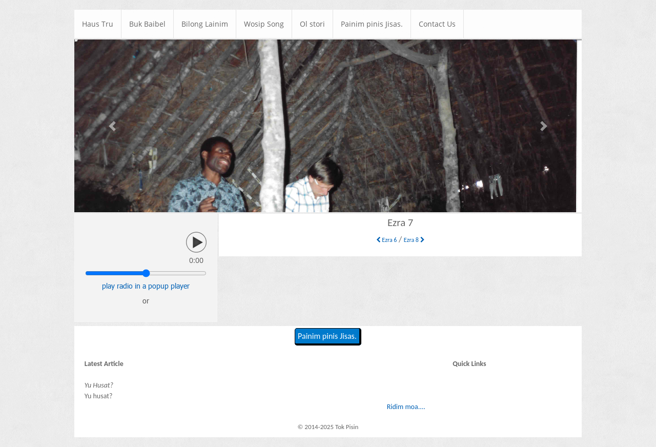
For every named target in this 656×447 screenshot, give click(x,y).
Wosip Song (264, 24)
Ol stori (312, 24)
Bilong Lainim (204, 24)
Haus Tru (97, 24)
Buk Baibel (147, 24)
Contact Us (437, 24)
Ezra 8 (414, 239)
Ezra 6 (386, 239)
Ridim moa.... (406, 406)
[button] (112, 125)
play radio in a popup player (146, 285)
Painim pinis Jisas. (372, 24)
